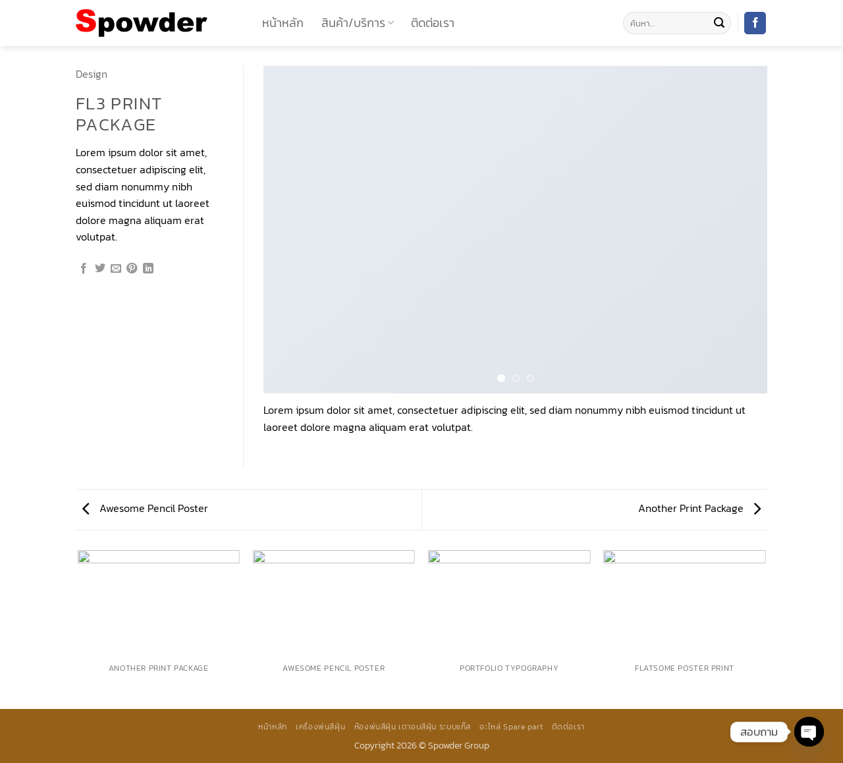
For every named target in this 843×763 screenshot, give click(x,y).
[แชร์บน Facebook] (83, 269)
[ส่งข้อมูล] (719, 23)
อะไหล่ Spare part (511, 727)
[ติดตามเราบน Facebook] (755, 23)
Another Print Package (699, 508)
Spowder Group (458, 745)
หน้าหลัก (283, 23)
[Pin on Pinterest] (131, 269)
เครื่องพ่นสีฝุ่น (320, 727)
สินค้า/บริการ (357, 23)
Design (91, 74)
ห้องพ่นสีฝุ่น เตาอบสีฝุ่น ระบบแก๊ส (412, 727)
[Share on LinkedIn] (148, 269)
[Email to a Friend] (116, 269)
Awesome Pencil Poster (145, 508)
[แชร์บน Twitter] (100, 269)
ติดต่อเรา (432, 23)
